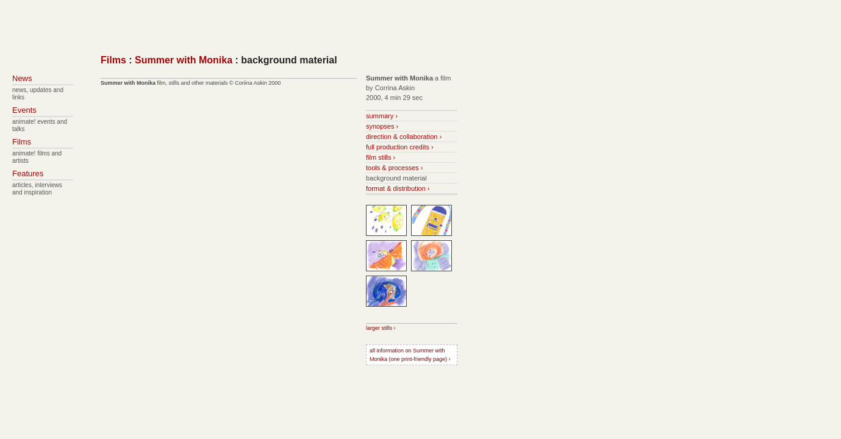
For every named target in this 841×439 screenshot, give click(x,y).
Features (27, 173)
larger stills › (381, 328)
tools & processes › (394, 167)
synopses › (382, 126)
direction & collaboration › (404, 136)
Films (113, 60)
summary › (382, 116)
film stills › (380, 157)
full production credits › (400, 147)
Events (24, 110)
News (22, 78)
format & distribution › (398, 188)
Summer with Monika (183, 60)
